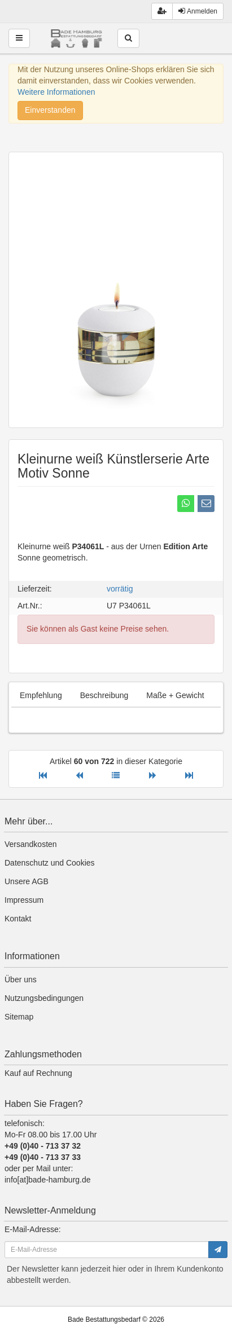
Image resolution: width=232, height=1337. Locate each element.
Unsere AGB (27, 881)
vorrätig (120, 588)
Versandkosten (31, 844)
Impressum (24, 899)
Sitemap (19, 1016)
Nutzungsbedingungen (44, 998)
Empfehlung (41, 695)
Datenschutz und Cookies (50, 862)
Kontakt (18, 918)
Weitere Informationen (56, 91)
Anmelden (197, 11)
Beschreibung (104, 695)
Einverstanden (50, 109)
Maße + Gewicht (175, 695)
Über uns (21, 979)
